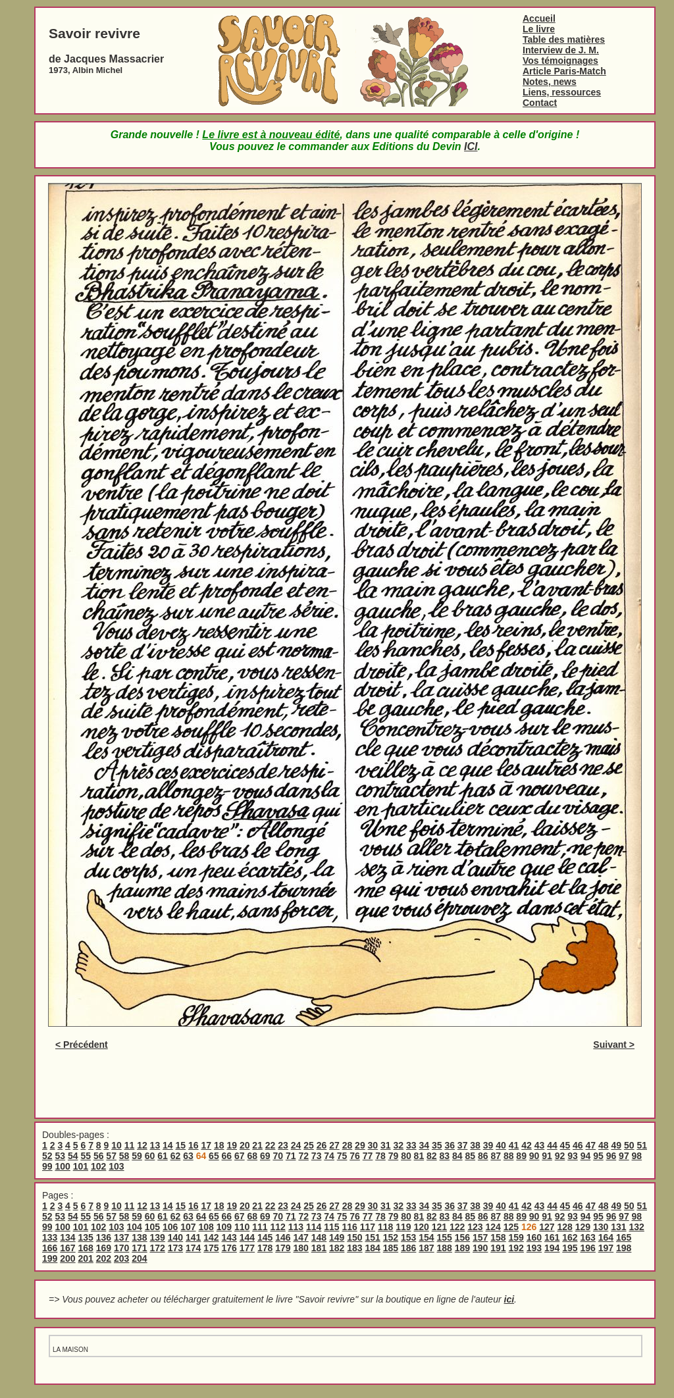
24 (296, 1145)
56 (98, 1156)
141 (193, 1237)
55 (85, 1156)
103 (116, 1166)
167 (67, 1248)
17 (206, 1145)
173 (175, 1248)
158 (498, 1237)
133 (49, 1237)
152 (390, 1237)
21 (257, 1145)
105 (152, 1227)
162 (569, 1237)
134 (67, 1237)
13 (155, 1145)
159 (516, 1237)
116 (349, 1227)
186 (408, 1248)
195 (569, 1248)
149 (336, 1237)
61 (162, 1156)
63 (188, 1156)
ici (509, 1299)
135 (85, 1237)
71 (291, 1156)
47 (591, 1145)
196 (588, 1248)
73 (316, 1156)
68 (252, 1156)
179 (282, 1248)
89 (521, 1156)
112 (277, 1227)
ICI (470, 146)
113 (295, 1227)
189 (462, 1248)
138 (139, 1237)
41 (514, 1145)
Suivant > (614, 1044)
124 (492, 1227)
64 (201, 1216)
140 (175, 1237)
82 (432, 1156)
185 (390, 1248)
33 (411, 1145)
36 (449, 1145)
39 (488, 1145)
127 (546, 1227)
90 (534, 1156)
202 (103, 1258)
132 (636, 1227)
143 (229, 1237)
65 (214, 1156)
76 (355, 1156)
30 (373, 1145)
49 (616, 1145)
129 (582, 1227)
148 (318, 1237)
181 (318, 1248)
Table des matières (564, 39)
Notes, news (550, 81)
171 (139, 1248)
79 (393, 1156)
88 (509, 1156)
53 (60, 1156)
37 (462, 1145)
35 (437, 1145)
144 (247, 1237)
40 (501, 1145)
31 (385, 1145)
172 (157, 1248)
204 (139, 1258)
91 (547, 1156)
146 (282, 1237)
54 (73, 1156)
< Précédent (81, 1044)
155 (444, 1237)
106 (170, 1227)
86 (483, 1156)
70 (277, 1156)
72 (303, 1156)
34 (424, 1145)
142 (211, 1237)
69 (265, 1156)
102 (98, 1166)
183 (354, 1248)
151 (372, 1237)
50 (629, 1145)
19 (231, 1145)
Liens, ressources (562, 92)
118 (385, 1227)
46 (578, 1145)
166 (49, 1248)
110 (241, 1227)
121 (439, 1227)
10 (116, 1145)
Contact (540, 102)
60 (150, 1156)
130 (600, 1227)
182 (336, 1248)
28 (347, 1145)
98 (637, 1156)
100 (62, 1166)
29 (360, 1145)
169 (103, 1248)
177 (247, 1248)
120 (420, 1227)
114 (313, 1227)
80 (406, 1156)
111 (259, 1227)
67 (239, 1156)
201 (85, 1258)
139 (157, 1237)
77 (368, 1156)
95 (598, 1156)
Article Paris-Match (564, 71)
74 (329, 1156)
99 (47, 1166)
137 (121, 1237)
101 (80, 1166)
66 (227, 1156)
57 (111, 1156)
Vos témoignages (560, 60)
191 (498, 1248)
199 (49, 1258)
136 (103, 1237)
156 (462, 1237)
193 (534, 1248)
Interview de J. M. (561, 50)
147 (301, 1237)
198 (623, 1248)
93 (572, 1156)
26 (322, 1145)
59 (137, 1156)
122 (457, 1227)
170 (121, 1248)
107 (187, 1227)
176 (229, 1248)
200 (67, 1258)
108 (205, 1227)
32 (399, 1145)
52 (47, 1156)
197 (605, 1248)
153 (408, 1237)
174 (193, 1248)
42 (526, 1145)
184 (372, 1248)
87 (495, 1156)
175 (211, 1248)
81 (419, 1156)
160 (534, 1237)
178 (264, 1248)
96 (611, 1156)
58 (124, 1156)
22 (270, 1145)
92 (560, 1156)
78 (380, 1156)
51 (641, 1145)
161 (551, 1237)
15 (181, 1145)
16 (193, 1145)
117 (367, 1227)
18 (219, 1145)
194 (551, 1248)
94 (586, 1156)
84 (457, 1156)
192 (516, 1248)
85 (470, 1156)
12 (142, 1145)
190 (480, 1248)
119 (403, 1227)
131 (618, 1227)
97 (624, 1156)
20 (245, 1145)
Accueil (539, 18)
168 (85, 1248)
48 (603, 1145)
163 (588, 1237)
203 (121, 1258)
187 (426, 1248)
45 (565, 1145)
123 (474, 1227)
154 (426, 1237)
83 (445, 1156)
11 (129, 1145)
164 (605, 1237)
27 (334, 1145)
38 (475, 1145)
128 (564, 1227)
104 (134, 1227)
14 (168, 1145)
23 (283, 1145)
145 (264, 1237)
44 (552, 1145)
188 (444, 1248)
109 (224, 1227)
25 (308, 1145)
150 (354, 1237)
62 (175, 1156)
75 (342, 1156)
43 (539, 1145)
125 (511, 1227)
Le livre (539, 29)
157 (480, 1237)
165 (623, 1237)
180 (301, 1248)
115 (331, 1227)
